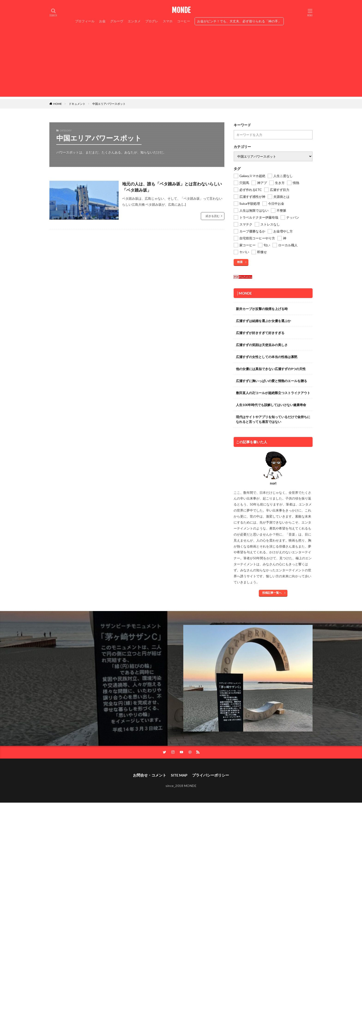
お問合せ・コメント (149, 775)
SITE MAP (179, 775)
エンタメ (134, 21)
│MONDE (244, 293)
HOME (57, 103)
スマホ (167, 21)
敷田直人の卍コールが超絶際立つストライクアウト (273, 393)
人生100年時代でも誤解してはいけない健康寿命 (271, 405)
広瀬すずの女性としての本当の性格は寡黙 (266, 357)
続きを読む (213, 216)
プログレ (151, 21)
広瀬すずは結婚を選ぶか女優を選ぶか (263, 321)
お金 (102, 21)
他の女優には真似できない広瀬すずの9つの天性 (271, 369)
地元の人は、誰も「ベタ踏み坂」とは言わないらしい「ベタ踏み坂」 (172, 187)
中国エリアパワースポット (109, 103)
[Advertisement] (181, 64)
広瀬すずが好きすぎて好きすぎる (260, 333)
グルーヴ (116, 21)
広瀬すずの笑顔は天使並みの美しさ (262, 345)
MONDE (181, 10)
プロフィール (84, 21)
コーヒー (183, 21)
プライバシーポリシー (210, 775)
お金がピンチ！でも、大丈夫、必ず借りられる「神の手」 (239, 21)
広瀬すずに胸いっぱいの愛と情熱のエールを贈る (271, 381)
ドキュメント (77, 103)
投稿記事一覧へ (272, 592)
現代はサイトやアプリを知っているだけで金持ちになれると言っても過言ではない (273, 419)
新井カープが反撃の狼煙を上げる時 (262, 309)
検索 (240, 262)
